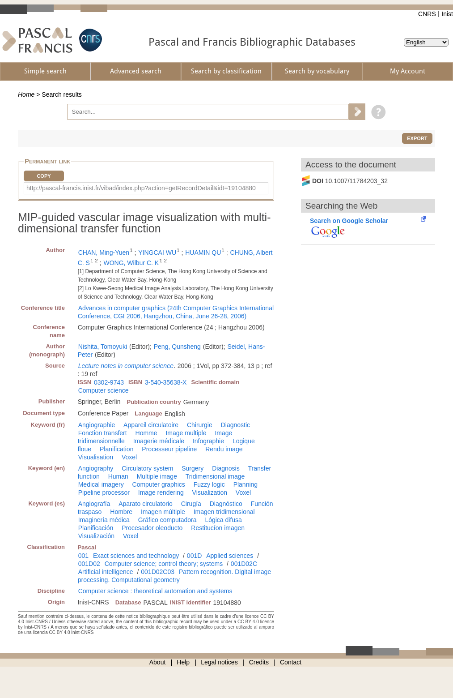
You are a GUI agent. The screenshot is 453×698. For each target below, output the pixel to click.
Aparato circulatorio (146, 503)
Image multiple (185, 433)
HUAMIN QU (203, 252)
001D (194, 555)
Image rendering (161, 492)
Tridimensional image (215, 476)
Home (26, 94)
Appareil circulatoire (150, 424)
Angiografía (94, 503)
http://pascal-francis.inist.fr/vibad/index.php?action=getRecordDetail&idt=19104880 (141, 188)
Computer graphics (158, 484)
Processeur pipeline (169, 449)
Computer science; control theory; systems (164, 563)
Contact (290, 662)
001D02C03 (157, 571)
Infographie (208, 441)
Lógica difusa (223, 519)
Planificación (96, 527)
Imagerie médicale (158, 441)
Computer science (103, 390)
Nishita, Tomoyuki (102, 346)
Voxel (129, 457)
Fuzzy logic (209, 484)
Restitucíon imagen (218, 527)
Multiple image (157, 476)
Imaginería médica (104, 519)
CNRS (427, 13)
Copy (44, 176)
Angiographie (96, 424)
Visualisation (95, 457)
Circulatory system (147, 468)
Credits (259, 662)
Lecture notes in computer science (126, 365)
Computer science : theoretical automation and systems (155, 591)
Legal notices (219, 662)
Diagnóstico (226, 503)
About (157, 662)
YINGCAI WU (157, 252)
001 (83, 555)
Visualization (209, 492)
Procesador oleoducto (152, 527)
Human (118, 476)
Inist (447, 13)
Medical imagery (101, 484)
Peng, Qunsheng (177, 346)
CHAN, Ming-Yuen (103, 252)
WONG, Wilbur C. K (131, 262)
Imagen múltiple (163, 511)
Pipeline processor (104, 492)
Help (183, 662)
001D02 (89, 563)
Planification (117, 449)
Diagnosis (225, 468)
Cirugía (191, 503)
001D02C (244, 563)
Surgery (192, 468)
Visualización (96, 536)
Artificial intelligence (105, 571)
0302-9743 (109, 382)
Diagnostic (235, 424)
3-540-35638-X (165, 382)
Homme (146, 433)
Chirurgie (199, 424)
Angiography (96, 468)
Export (417, 138)
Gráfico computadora (167, 519)
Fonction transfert (102, 433)
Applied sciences (229, 555)
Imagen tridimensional (224, 511)
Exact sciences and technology (136, 555)
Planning (245, 484)
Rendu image (223, 449)
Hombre (121, 511)
